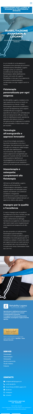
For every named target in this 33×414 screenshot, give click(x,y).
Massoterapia (8, 358)
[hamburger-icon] (31, 3)
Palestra (6, 368)
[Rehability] (12, 3)
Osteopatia (7, 361)
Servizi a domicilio (9, 363)
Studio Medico (8, 365)
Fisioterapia (7, 356)
